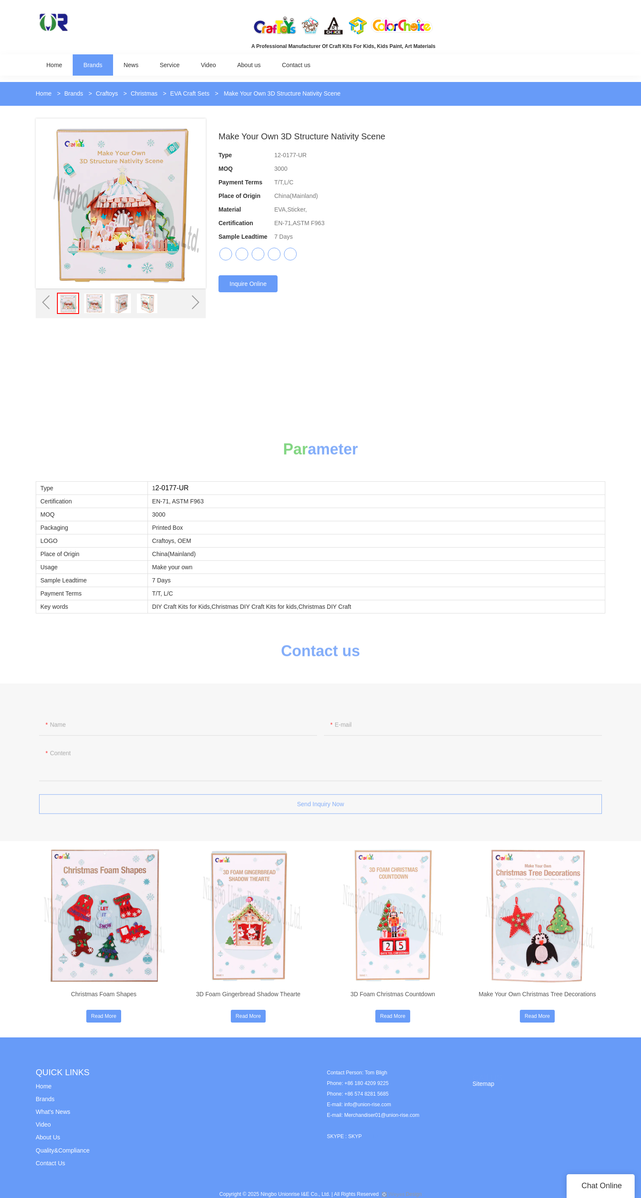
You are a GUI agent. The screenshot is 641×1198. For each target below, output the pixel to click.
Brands (73, 93)
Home (43, 93)
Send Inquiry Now (320, 808)
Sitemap (483, 1083)
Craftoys (107, 93)
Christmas (143, 93)
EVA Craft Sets (189, 93)
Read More (103, 1016)
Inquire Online (248, 283)
